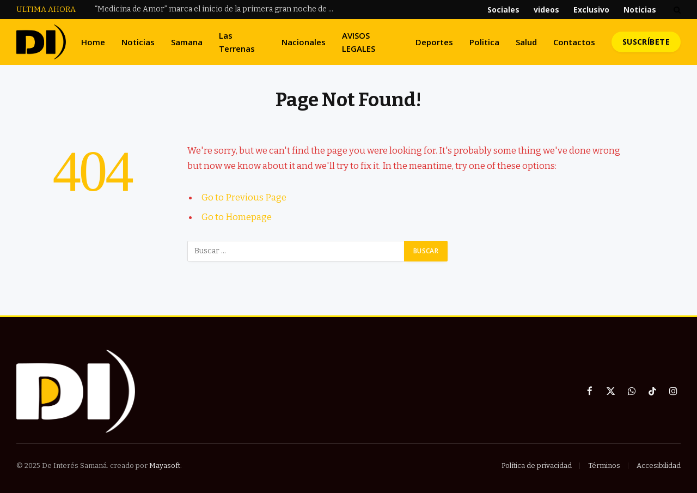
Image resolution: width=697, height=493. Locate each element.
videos (546, 9)
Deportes (434, 41)
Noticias (639, 9)
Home (93, 41)
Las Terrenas (237, 42)
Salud (526, 41)
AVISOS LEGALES (358, 42)
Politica (484, 41)
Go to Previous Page (243, 197)
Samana (187, 41)
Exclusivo (591, 9)
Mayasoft (164, 465)
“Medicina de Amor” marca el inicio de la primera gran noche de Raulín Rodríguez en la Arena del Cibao (217, 9)
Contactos (574, 41)
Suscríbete (646, 41)
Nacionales (304, 41)
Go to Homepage (236, 216)
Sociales (503, 9)
